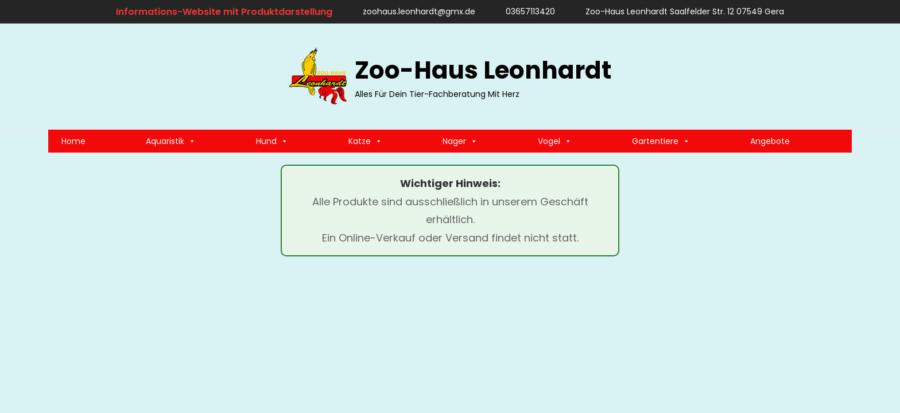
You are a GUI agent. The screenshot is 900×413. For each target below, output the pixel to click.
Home (73, 141)
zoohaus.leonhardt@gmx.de (413, 11)
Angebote (770, 141)
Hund (272, 141)
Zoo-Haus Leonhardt (483, 70)
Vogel (555, 141)
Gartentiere (661, 141)
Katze (365, 141)
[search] (837, 76)
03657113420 (525, 11)
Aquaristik (171, 141)
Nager (460, 141)
